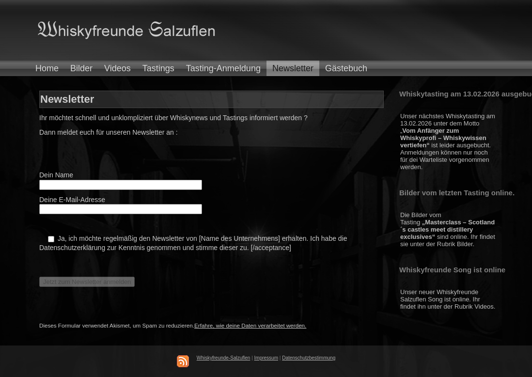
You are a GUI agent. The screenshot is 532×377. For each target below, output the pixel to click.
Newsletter (292, 68)
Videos (117, 68)
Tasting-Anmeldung (223, 68)
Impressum (266, 358)
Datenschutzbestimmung (308, 358)
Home (47, 68)
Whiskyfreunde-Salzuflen (223, 358)
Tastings (158, 68)
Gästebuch (346, 68)
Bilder (81, 68)
